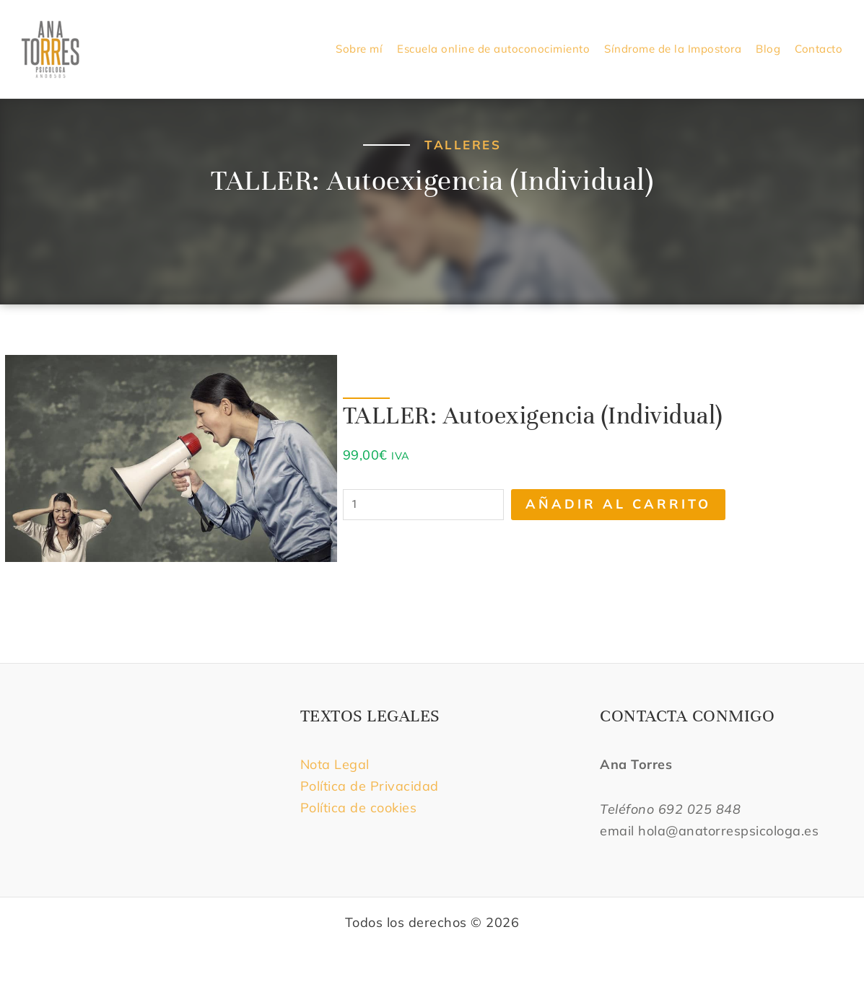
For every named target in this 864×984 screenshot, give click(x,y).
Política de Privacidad (369, 786)
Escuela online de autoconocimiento (493, 49)
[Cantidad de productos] (424, 504)
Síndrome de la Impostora (672, 49)
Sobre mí (359, 49)
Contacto (818, 49)
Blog (768, 49)
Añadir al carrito (618, 504)
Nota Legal (337, 764)
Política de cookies (358, 807)
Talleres (462, 144)
